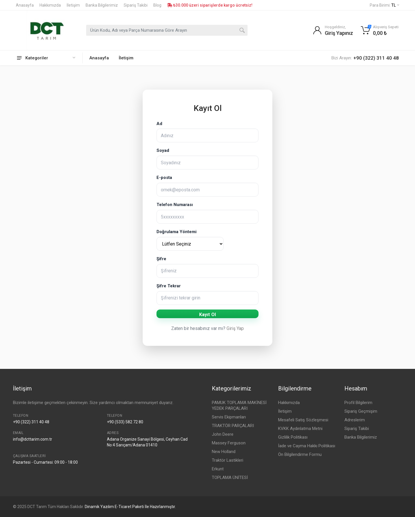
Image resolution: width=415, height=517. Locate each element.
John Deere (222, 434)
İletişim (73, 5)
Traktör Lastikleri (227, 460)
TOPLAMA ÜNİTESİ (230, 477)
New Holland (223, 451)
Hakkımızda (50, 5)
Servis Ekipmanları (229, 417)
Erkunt (218, 468)
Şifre (161, 258)
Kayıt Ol (207, 314)
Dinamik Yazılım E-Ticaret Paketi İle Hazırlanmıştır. (130, 506)
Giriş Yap (235, 328)
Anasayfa (25, 5)
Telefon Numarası (174, 204)
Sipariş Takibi (136, 5)
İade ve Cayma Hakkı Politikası (306, 445)
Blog (157, 5)
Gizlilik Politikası (293, 437)
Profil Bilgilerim (358, 402)
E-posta (164, 177)
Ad (159, 123)
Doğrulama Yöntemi (176, 231)
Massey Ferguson (229, 443)
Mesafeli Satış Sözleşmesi (303, 419)
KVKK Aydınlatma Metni (300, 428)
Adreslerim (354, 419)
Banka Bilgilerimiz (102, 5)
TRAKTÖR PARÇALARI (233, 425)
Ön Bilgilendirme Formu (300, 454)
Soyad (162, 150)
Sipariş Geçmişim (360, 411)
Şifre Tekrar (168, 285)
